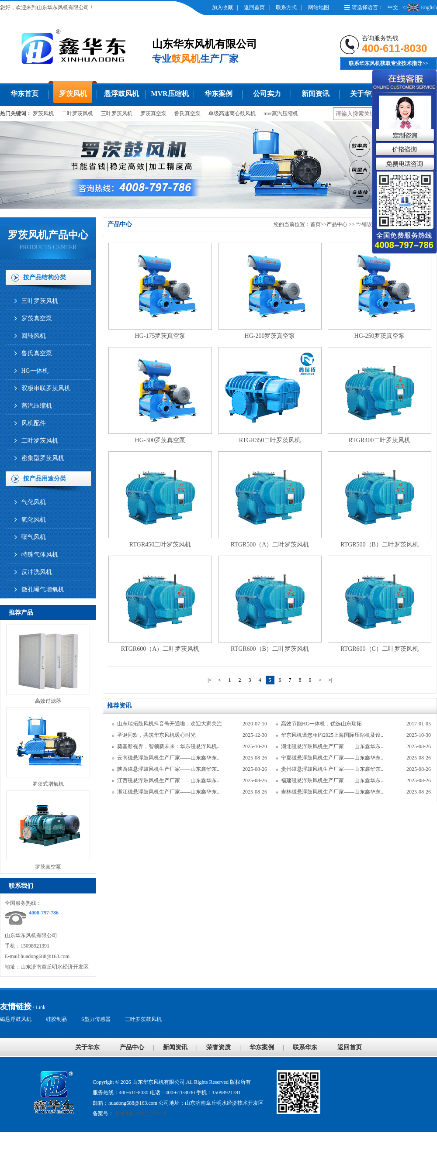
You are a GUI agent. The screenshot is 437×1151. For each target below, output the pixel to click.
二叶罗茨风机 (77, 113)
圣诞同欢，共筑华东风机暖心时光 (156, 735)
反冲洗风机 (36, 572)
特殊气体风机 (39, 554)
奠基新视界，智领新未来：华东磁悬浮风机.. (168, 746)
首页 (315, 224)
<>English (419, 7)
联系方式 (286, 7)
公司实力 (267, 93)
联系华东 (305, 1047)
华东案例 (218, 93)
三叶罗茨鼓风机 (143, 1019)
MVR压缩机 (169, 93)
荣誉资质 (218, 1047)
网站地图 (318, 7)
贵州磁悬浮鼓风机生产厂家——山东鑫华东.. (332, 769)
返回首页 (254, 7)
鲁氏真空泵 (187, 113)
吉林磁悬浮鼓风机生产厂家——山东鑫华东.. (332, 792)
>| (330, 680)
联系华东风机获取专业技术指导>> (388, 63)
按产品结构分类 (44, 277)
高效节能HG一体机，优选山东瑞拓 (321, 724)
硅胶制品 (56, 1019)
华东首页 (24, 93)
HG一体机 (35, 371)
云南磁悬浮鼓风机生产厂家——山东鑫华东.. (168, 758)
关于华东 (364, 93)
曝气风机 (33, 537)
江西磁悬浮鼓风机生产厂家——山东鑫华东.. (168, 780)
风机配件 (33, 423)
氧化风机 (33, 519)
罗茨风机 (73, 93)
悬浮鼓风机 (121, 93)
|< (210, 680)
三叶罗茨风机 (116, 113)
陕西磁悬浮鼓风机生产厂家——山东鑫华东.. (168, 769)
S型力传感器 (96, 1019)
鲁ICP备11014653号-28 (140, 1113)
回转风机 (33, 336)
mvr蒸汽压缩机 (281, 113)
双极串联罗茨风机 (45, 388)
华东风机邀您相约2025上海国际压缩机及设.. (332, 735)
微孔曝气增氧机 (42, 589)
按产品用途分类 (44, 478)
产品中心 (336, 224)
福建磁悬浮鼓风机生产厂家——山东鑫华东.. (332, 780)
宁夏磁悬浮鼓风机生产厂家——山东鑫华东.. (332, 758)
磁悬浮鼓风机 (15, 1019)
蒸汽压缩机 (36, 405)
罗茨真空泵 (153, 113)
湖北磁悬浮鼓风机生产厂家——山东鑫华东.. (332, 746)
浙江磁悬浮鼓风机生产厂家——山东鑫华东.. (168, 792)
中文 (393, 7)
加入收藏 (222, 7)
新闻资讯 (315, 93)
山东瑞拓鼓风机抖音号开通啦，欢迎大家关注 (169, 724)
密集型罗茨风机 (42, 458)
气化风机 (33, 502)
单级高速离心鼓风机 (232, 113)
